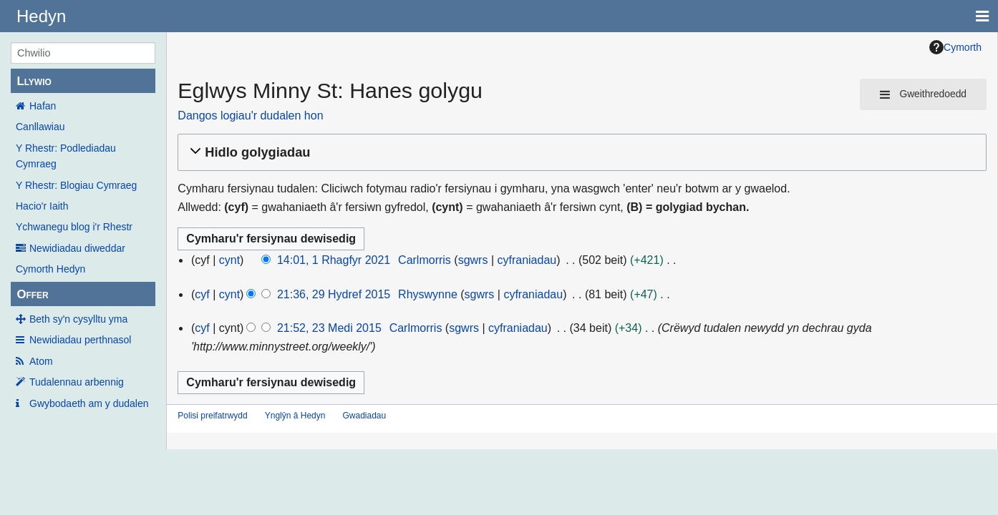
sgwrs (473, 260)
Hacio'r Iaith (42, 206)
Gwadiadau (364, 416)
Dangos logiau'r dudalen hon (250, 115)
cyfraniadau (526, 260)
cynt (229, 260)
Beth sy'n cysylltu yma (78, 319)
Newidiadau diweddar (77, 248)
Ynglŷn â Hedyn (295, 416)
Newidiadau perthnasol (80, 339)
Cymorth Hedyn (50, 269)
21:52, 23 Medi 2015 (329, 328)
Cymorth (955, 47)
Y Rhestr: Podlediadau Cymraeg (66, 156)
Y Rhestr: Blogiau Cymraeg (76, 185)
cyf (202, 294)
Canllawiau (40, 126)
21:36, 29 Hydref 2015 (333, 294)
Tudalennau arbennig (76, 382)
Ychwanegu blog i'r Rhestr (74, 226)
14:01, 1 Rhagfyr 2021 (333, 260)
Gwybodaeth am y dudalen (89, 403)
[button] (580, 152)
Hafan (42, 106)
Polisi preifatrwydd (212, 416)
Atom (41, 361)
